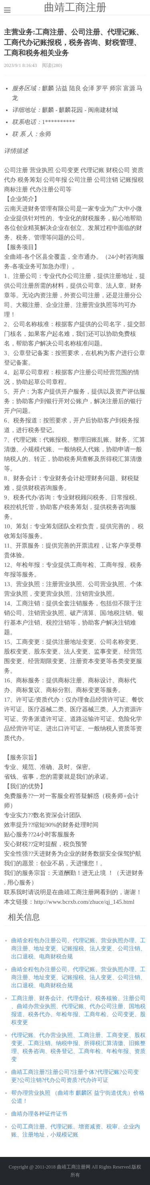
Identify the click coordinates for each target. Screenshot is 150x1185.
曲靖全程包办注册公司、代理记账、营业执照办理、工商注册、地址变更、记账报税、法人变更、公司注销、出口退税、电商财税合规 (78, 948)
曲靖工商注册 (75, 7)
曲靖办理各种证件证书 (39, 1114)
